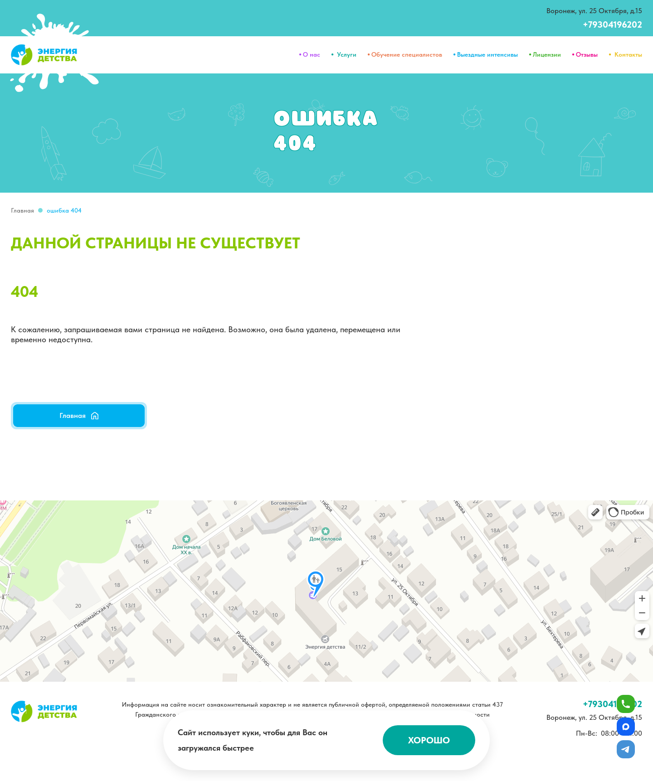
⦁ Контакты (625, 54)
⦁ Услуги (343, 54)
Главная (22, 210)
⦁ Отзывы (585, 54)
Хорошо (429, 740)
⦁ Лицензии (545, 54)
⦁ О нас (309, 54)
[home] (44, 55)
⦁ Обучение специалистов (404, 54)
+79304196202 (612, 24)
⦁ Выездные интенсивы (485, 54)
